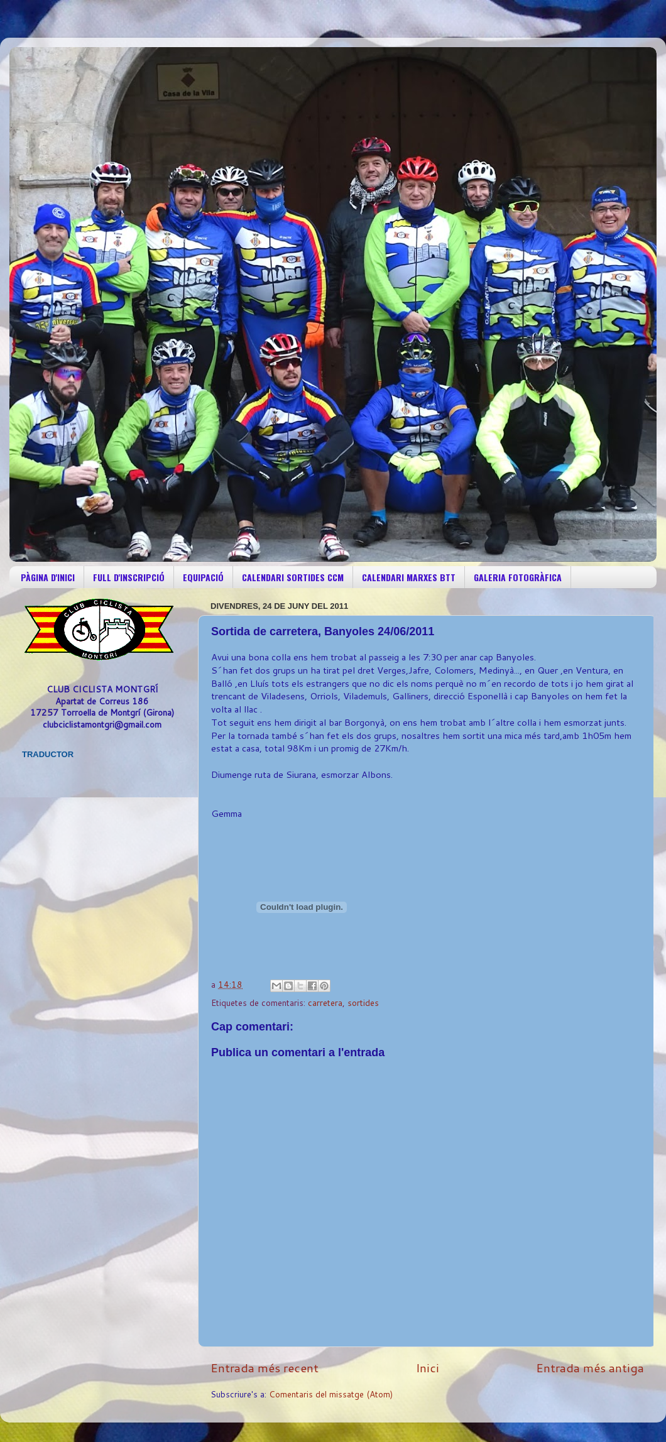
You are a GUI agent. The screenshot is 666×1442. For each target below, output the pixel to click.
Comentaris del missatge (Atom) (331, 1394)
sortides (363, 1002)
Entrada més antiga (590, 1367)
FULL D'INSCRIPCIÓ (129, 577)
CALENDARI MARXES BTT (409, 577)
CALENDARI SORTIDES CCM (293, 577)
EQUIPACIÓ (203, 577)
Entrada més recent (264, 1367)
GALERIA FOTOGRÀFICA (518, 577)
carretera (325, 1002)
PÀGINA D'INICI (48, 577)
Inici (427, 1367)
